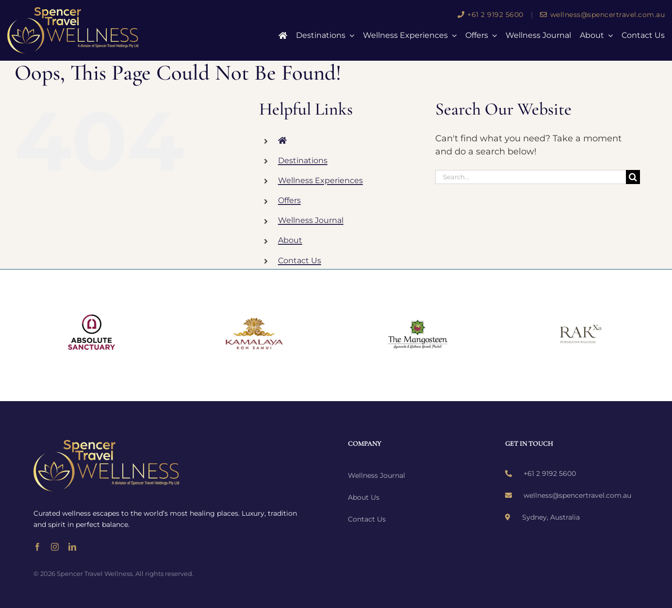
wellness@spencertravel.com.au (602, 14)
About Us (363, 497)
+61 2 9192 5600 (491, 14)
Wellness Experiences (320, 180)
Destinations (303, 160)
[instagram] (55, 547)
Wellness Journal (311, 220)
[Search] (633, 177)
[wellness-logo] (72, 11)
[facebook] (37, 547)
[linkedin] (72, 547)
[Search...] (530, 177)
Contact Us (299, 260)
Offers (289, 200)
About (290, 240)
